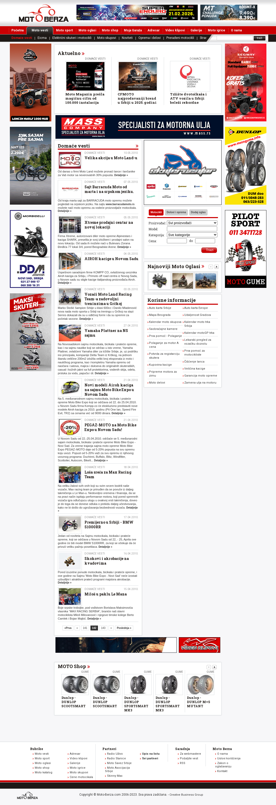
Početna (17, 30)
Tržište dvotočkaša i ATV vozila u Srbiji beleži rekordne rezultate (188, 100)
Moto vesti (42, 30)
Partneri (109, 749)
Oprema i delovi (149, 38)
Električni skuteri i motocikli (71, 38)
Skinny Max (114, 776)
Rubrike (36, 749)
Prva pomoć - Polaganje (165, 336)
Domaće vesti (21, 38)
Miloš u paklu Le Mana (105, 594)
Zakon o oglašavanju (223, 764)
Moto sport (64, 30)
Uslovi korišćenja (228, 758)
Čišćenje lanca (194, 361)
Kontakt (222, 771)
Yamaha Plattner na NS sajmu (106, 333)
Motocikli (156, 212)
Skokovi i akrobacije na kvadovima (106, 561)
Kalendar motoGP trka (199, 333)
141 (85, 628)
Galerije (196, 30)
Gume (85, 671)
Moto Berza (222, 749)
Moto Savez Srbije (119, 763)
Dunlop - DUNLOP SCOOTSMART (73, 702)
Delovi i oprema (176, 212)
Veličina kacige (194, 368)
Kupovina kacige (160, 364)
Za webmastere (190, 753)
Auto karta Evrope (196, 308)
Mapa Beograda (160, 315)
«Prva (67, 628)
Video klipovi (175, 30)
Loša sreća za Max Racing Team (107, 474)
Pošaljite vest (189, 758)
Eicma (42, 38)
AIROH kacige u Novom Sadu (111, 258)
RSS (182, 763)
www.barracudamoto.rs (120, 204)
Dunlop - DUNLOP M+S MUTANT (198, 702)
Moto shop (110, 30)
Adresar (153, 30)
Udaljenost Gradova (197, 315)
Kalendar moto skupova (165, 322)
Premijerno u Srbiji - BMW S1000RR (108, 524)
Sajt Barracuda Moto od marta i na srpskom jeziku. (109, 189)
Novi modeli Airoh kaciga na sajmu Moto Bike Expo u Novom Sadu (109, 390)
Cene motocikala (81, 777)
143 (103, 628)
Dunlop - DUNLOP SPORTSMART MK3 (136, 704)
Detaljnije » (121, 175)
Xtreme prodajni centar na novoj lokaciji (108, 225)
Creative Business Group (186, 794)
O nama (236, 30)
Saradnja (182, 749)
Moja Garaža (133, 30)
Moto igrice (216, 30)
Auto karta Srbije (160, 308)
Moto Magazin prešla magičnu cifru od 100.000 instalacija (84, 98)
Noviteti (127, 38)
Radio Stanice (116, 758)
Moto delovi (157, 382)
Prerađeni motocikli (180, 38)
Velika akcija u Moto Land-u (110, 157)
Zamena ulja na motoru (200, 382)
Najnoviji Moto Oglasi (173, 266)
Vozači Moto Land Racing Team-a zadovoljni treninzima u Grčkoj (108, 299)
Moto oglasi (87, 30)
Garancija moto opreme (200, 375)
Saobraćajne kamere (163, 329)
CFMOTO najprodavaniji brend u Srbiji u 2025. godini (137, 98)
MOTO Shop (72, 666)
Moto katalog (43, 772)
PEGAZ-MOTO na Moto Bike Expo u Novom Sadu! (110, 427)
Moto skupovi (106, 38)
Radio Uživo (115, 753)
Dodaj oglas (198, 212)
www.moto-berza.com (28, 796)
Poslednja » (124, 628)
